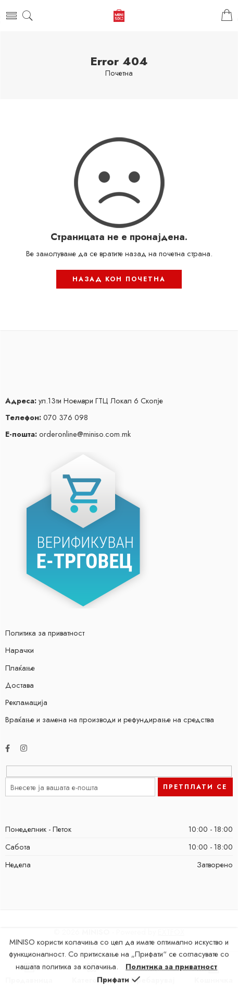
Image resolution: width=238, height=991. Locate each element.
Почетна (119, 73)
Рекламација (26, 702)
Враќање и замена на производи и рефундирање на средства (109, 719)
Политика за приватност (44, 632)
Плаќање (20, 667)
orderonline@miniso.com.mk (68, 433)
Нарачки (19, 649)
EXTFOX (171, 931)
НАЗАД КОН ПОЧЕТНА (119, 279)
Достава (19, 684)
